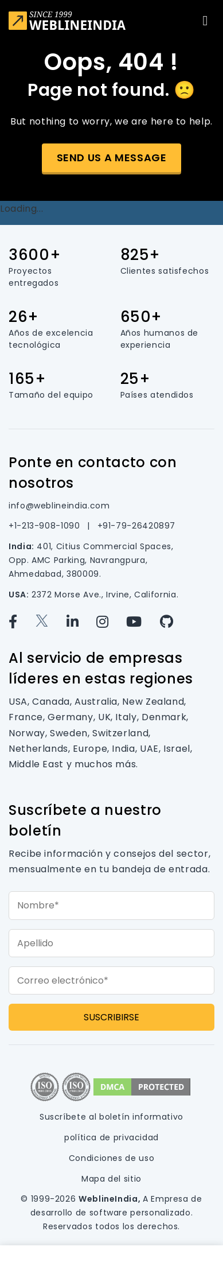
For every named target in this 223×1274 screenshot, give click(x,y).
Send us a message (112, 157)
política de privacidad (111, 1137)
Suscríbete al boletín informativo (111, 1116)
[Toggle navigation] (205, 20)
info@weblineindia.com (59, 505)
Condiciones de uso (112, 1158)
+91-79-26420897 (136, 525)
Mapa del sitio (111, 1178)
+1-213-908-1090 (46, 525)
